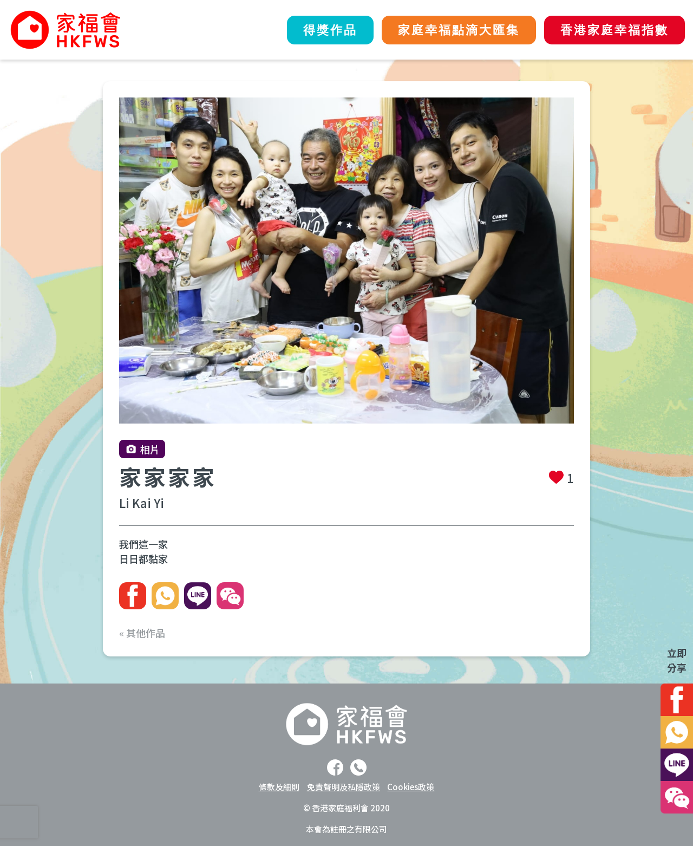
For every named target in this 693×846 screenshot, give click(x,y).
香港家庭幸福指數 (614, 30)
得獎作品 (330, 30)
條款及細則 (279, 786)
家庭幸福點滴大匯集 (459, 30)
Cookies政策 (410, 786)
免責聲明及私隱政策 (343, 786)
